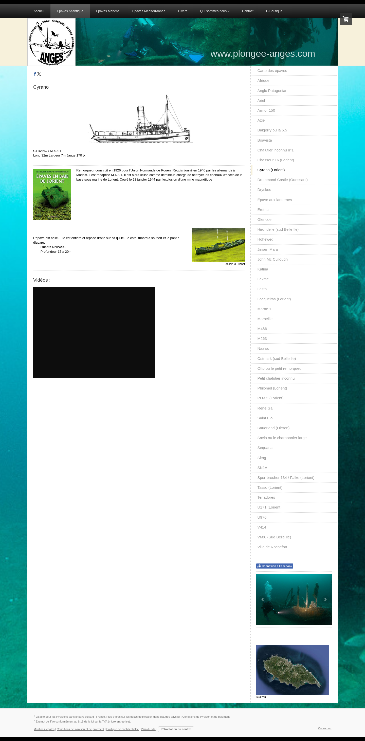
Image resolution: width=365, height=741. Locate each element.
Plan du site (148, 729)
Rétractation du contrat (176, 729)
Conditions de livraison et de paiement (206, 716)
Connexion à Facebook (274, 566)
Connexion (325, 728)
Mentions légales (44, 729)
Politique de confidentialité (122, 729)
